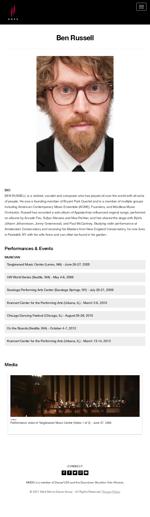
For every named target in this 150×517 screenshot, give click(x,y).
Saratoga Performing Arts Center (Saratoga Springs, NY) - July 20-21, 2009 (60, 290)
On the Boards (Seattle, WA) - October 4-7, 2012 (41, 328)
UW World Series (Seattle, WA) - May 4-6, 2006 (40, 277)
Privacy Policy (111, 491)
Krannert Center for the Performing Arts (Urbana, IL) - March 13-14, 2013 (59, 341)
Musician (12, 257)
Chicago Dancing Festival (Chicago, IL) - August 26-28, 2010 (50, 315)
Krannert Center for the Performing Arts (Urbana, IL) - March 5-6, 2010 (57, 303)
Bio (7, 190)
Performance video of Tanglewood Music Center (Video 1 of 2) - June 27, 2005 (60, 422)
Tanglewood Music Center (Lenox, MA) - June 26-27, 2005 (48, 264)
